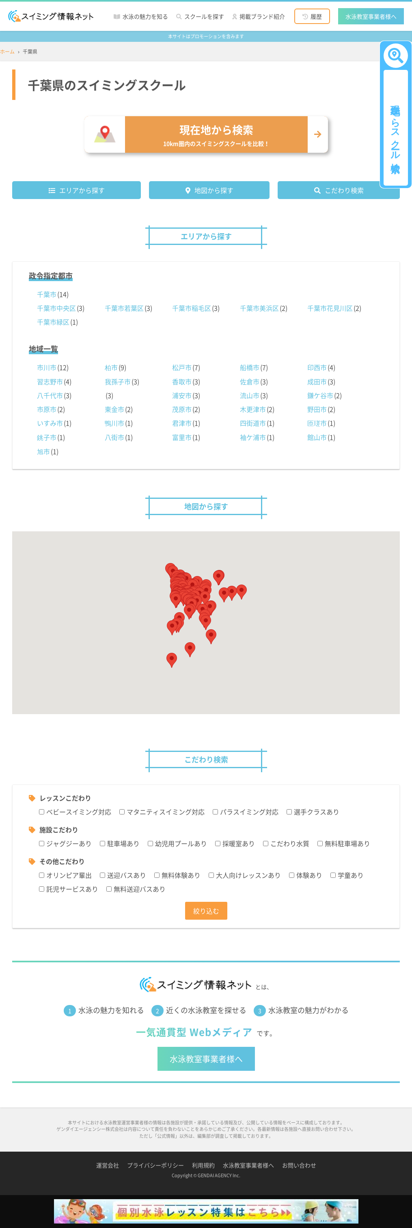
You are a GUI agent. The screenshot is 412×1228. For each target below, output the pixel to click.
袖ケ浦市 (253, 437)
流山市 (249, 395)
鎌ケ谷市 (320, 395)
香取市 (182, 381)
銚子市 (46, 437)
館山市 (317, 437)
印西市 (317, 367)
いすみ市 (50, 423)
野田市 (317, 409)
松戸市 (182, 367)
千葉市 (46, 294)
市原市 (46, 409)
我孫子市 (118, 381)
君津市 (182, 423)
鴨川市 (114, 423)
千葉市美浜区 (259, 308)
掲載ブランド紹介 (262, 16)
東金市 (114, 409)
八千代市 (50, 395)
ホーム (7, 51)
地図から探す (213, 190)
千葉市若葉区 (124, 308)
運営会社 (107, 1165)
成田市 (317, 381)
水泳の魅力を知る (145, 16)
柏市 (111, 367)
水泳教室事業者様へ (371, 16)
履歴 (316, 16)
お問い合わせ (299, 1165)
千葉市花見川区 (330, 308)
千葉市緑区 (53, 322)
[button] (211, 636)
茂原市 (182, 409)
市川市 (46, 367)
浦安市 (182, 395)
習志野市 (50, 381)
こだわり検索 (344, 190)
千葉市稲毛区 (191, 308)
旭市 (43, 451)
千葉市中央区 (56, 308)
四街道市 (253, 423)
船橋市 (249, 367)
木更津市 (253, 409)
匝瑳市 (317, 423)
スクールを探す (204, 16)
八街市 (114, 437)
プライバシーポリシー (155, 1165)
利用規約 (203, 1165)
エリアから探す (82, 190)
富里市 (182, 437)
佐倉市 (249, 381)
